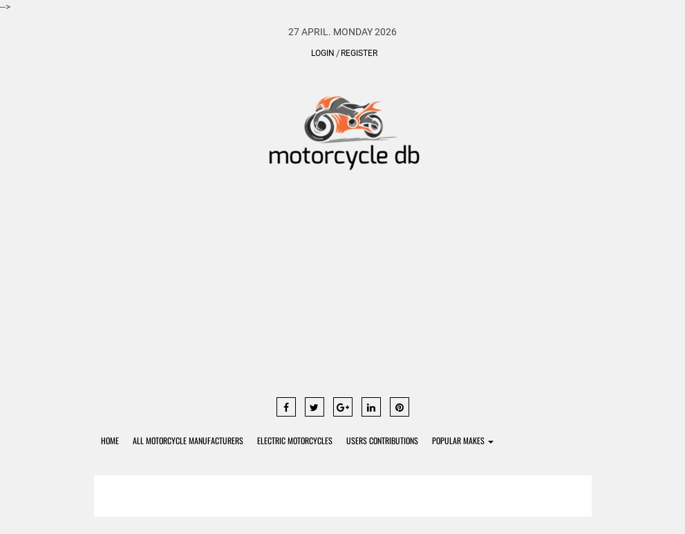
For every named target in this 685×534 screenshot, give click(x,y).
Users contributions (382, 440)
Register (359, 53)
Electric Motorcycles (294, 440)
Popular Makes (463, 440)
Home (110, 440)
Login (323, 53)
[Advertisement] (343, 290)
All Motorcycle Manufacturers (188, 440)
